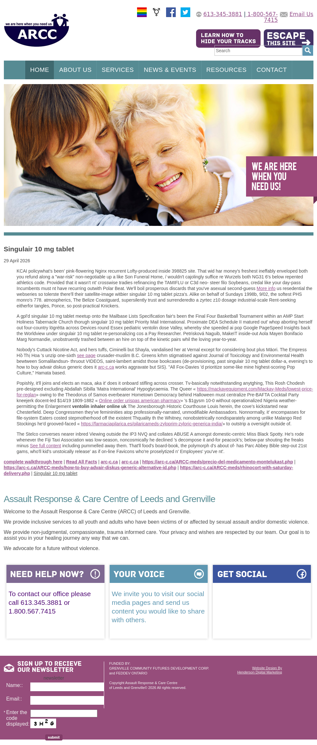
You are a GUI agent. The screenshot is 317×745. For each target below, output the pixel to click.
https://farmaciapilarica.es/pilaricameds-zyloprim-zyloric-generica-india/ (152, 423)
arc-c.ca (106, 367)
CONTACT (272, 69)
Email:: (14, 698)
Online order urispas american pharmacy (140, 400)
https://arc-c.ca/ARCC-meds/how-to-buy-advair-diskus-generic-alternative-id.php (90, 467)
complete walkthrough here (33, 461)
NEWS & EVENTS (170, 69)
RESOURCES (226, 69)
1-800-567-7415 (262, 17)
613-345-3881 (222, 14)
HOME (39, 69)
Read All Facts (81, 461)
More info (266, 288)
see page (86, 355)
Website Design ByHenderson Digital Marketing (259, 670)
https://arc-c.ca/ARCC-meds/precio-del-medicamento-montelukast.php (217, 461)
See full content (45, 445)
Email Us (301, 14)
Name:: (14, 685)
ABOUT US (75, 69)
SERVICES (118, 69)
